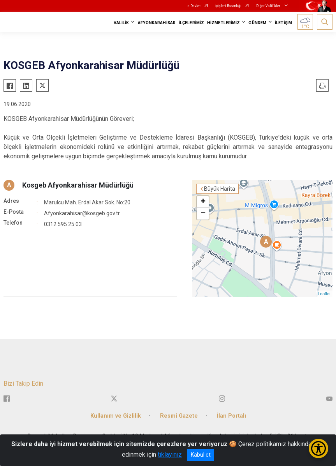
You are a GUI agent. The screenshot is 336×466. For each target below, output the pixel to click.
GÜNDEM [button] (257, 22)
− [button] (203, 214)
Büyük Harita (219, 189)
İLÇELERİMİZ (191, 22)
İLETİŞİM (283, 22)
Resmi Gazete (179, 416)
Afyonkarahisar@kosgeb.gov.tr (82, 213)
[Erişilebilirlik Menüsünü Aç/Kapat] (318, 448)
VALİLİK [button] (121, 22)
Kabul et (201, 455)
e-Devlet (194, 6)
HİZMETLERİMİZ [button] (223, 22)
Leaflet (324, 293)
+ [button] (203, 202)
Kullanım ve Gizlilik (115, 416)
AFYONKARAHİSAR (157, 22)
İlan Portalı (231, 416)
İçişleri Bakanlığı (228, 6)
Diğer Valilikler (268, 6)
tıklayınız (170, 454)
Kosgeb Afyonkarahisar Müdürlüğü (78, 185)
